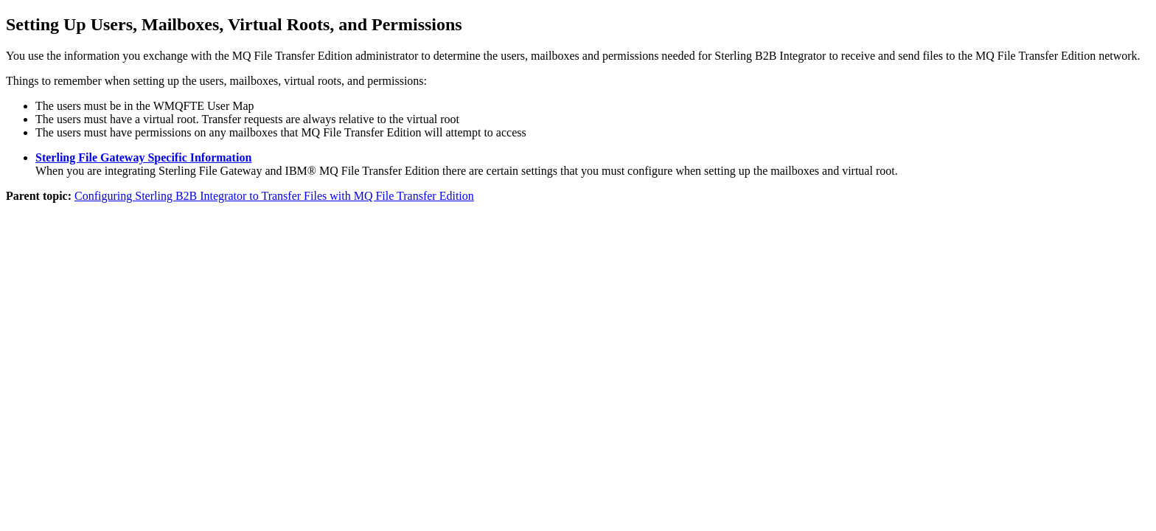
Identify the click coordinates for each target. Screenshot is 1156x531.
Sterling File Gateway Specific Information (143, 157)
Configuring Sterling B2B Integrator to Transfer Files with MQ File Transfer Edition (274, 196)
